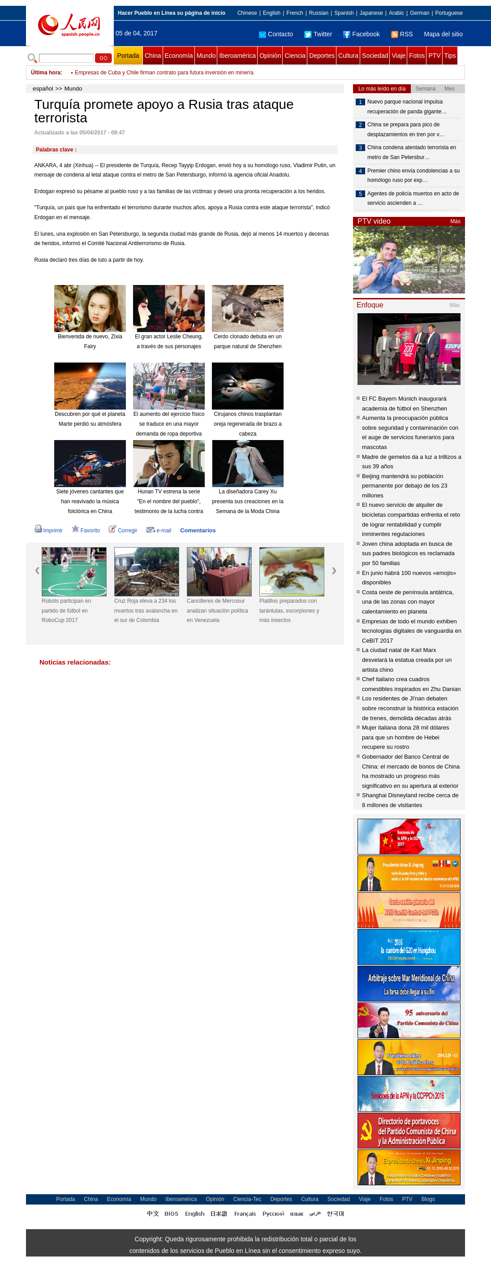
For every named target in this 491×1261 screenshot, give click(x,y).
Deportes (322, 55)
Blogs (428, 1199)
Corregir (123, 530)
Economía (179, 55)
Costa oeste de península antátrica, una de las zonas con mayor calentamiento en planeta (408, 602)
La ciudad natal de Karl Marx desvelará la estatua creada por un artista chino (407, 660)
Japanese (371, 13)
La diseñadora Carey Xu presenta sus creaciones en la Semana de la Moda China (247, 501)
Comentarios (197, 530)
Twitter (318, 34)
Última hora (45, 72)
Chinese (247, 13)
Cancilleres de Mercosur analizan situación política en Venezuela (217, 610)
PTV (434, 55)
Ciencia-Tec (247, 1199)
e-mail (159, 530)
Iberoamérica (237, 55)
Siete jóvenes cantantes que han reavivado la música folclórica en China (90, 501)
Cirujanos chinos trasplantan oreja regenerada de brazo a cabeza (247, 423)
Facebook (361, 34)
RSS (402, 34)
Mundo (206, 55)
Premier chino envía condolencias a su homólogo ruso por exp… (413, 176)
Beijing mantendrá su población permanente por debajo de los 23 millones (405, 486)
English (271, 13)
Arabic (396, 13)
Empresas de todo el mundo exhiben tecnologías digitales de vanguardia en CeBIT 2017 (411, 631)
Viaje (398, 55)
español (43, 88)
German (419, 13)
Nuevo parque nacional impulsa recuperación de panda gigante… (407, 107)
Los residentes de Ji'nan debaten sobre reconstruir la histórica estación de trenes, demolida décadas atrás (410, 708)
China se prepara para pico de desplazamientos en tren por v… (406, 129)
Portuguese (449, 13)
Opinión (270, 55)
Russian (318, 13)
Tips (450, 55)
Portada (128, 55)
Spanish (343, 13)
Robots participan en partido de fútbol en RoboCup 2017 (66, 610)
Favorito (86, 530)
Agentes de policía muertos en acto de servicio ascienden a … (413, 198)
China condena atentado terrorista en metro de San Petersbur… (411, 152)
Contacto (276, 34)
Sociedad (375, 55)
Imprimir (48, 530)
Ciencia (295, 55)
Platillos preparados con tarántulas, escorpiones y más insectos (289, 610)
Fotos (417, 55)
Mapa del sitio (443, 34)
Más (455, 221)
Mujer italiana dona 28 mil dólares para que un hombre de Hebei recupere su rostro (405, 737)
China (153, 55)
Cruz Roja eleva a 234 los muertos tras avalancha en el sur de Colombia (145, 610)
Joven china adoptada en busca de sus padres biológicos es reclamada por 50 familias (408, 553)
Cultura (348, 55)
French (294, 13)
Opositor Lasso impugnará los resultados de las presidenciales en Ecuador (164, 72)
